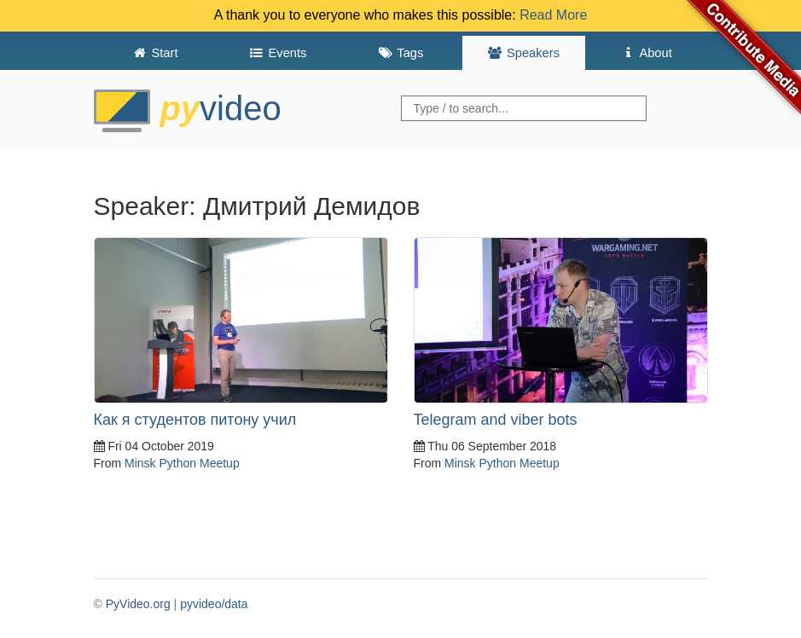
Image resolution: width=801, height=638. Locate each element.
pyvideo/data (213, 604)
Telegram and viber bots (496, 419)
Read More (553, 15)
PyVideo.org (138, 604)
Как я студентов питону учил (195, 419)
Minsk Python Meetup (182, 463)
